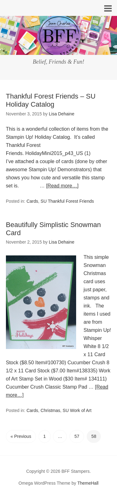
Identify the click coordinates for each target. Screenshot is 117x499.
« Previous (21, 436)
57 (76, 436)
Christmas (50, 410)
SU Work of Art (77, 410)
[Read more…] (62, 185)
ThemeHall (88, 483)
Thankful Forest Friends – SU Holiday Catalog (50, 100)
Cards (32, 201)
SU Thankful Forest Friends (67, 201)
